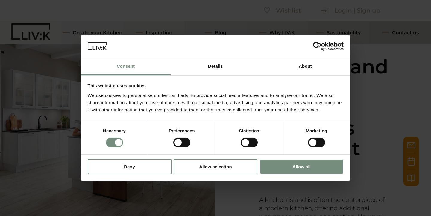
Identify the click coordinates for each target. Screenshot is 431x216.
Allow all (301, 166)
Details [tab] (215, 66)
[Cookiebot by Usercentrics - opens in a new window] (317, 46)
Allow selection (215, 166)
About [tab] (305, 66)
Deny (129, 166)
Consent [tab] (126, 66)
